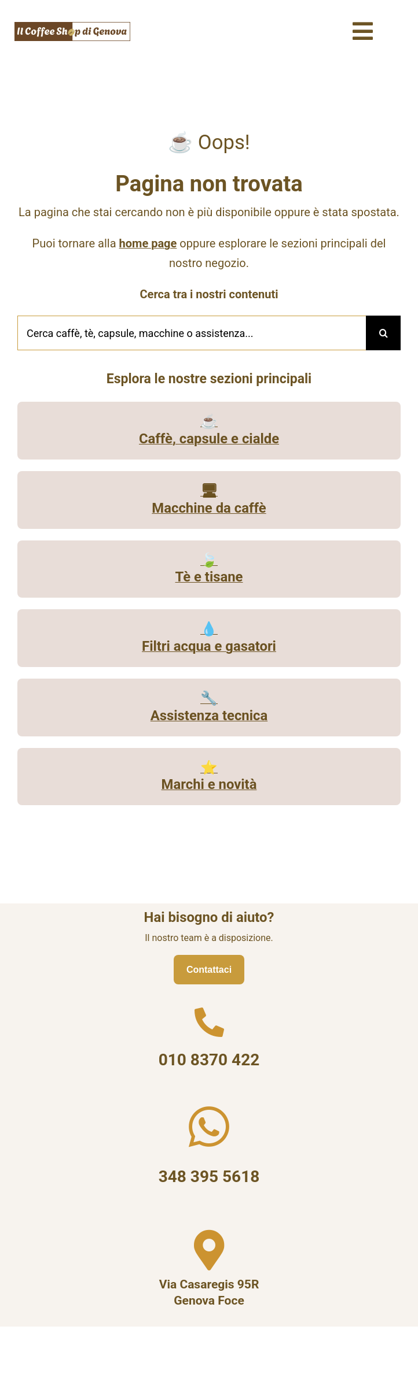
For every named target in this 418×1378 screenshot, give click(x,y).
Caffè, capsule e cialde (209, 439)
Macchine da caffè (209, 509)
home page (148, 244)
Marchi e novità (209, 785)
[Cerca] (383, 334)
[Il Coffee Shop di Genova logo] (72, 26)
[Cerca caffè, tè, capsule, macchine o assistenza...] (191, 334)
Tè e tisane (209, 578)
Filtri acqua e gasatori (209, 647)
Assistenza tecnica (209, 716)
